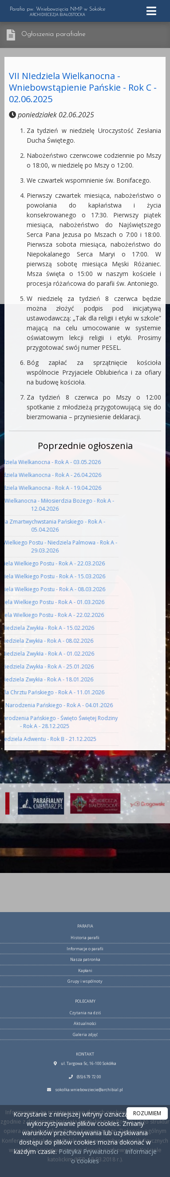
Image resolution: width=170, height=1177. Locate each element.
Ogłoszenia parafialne (53, 34)
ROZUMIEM (147, 1113)
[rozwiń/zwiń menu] (153, 11)
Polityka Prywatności (87, 1151)
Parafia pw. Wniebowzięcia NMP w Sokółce (57, 12)
